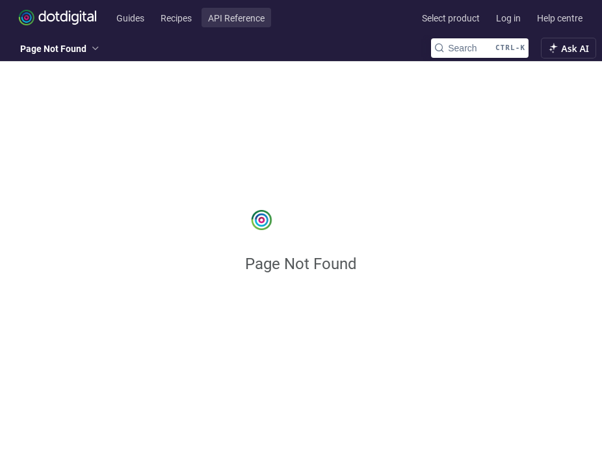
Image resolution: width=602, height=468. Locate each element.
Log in (508, 18)
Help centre (559, 18)
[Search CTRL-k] (480, 48)
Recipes (176, 18)
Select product (451, 18)
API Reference (236, 18)
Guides (130, 18)
